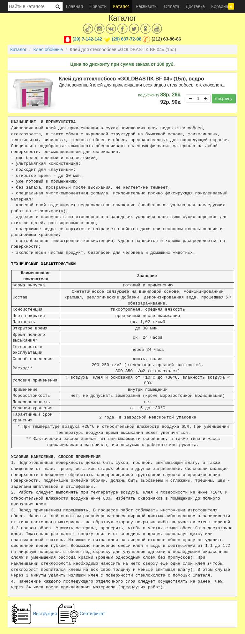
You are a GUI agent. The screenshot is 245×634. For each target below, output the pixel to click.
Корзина (222, 6)
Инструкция (34, 613)
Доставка (195, 6)
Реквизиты (147, 6)
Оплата (171, 6)
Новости (98, 6)
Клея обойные (48, 49)
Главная (74, 6)
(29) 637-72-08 (127, 39)
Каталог (121, 6)
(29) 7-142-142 (87, 39)
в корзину (223, 98)
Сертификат (81, 613)
